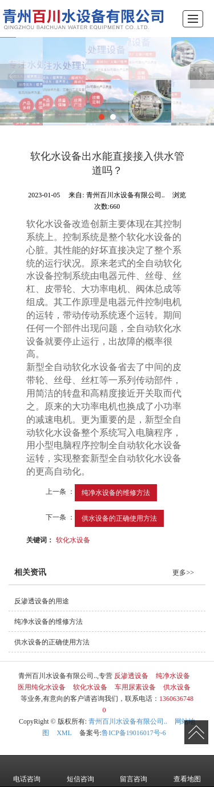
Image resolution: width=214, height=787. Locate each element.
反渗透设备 (131, 676)
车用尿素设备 (135, 687)
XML (64, 733)
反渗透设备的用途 (41, 601)
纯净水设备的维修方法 (116, 493)
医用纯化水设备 (42, 687)
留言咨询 (133, 771)
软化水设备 (73, 540)
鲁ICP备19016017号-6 (134, 733)
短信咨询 (80, 771)
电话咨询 (27, 771)
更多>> (183, 573)
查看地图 (187, 771)
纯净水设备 (173, 676)
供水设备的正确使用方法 (119, 518)
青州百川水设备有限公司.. (127, 721)
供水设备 (177, 687)
